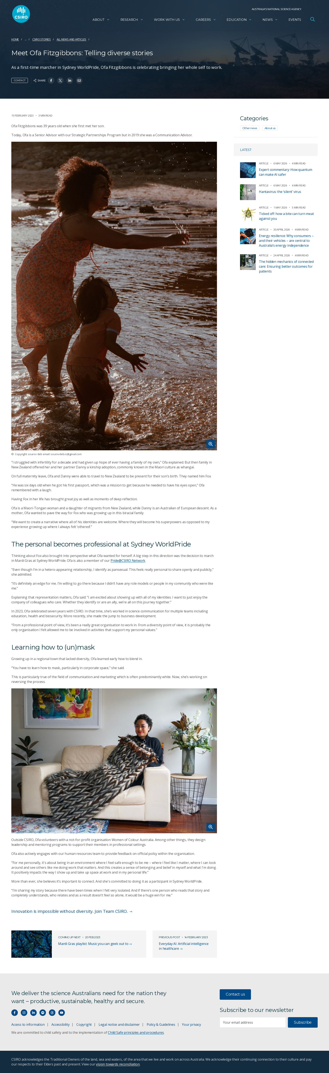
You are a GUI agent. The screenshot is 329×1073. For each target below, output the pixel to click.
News (270, 20)
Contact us (235, 994)
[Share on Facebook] (51, 80)
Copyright (84, 1024)
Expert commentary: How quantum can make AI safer (285, 172)
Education (239, 20)
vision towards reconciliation (118, 1064)
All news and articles (71, 39)
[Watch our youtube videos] (61, 1012)
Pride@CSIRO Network (128, 560)
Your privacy (191, 1024)
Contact (20, 80)
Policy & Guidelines (161, 1024)
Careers (206, 20)
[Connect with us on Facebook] (14, 1012)
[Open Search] (312, 19)
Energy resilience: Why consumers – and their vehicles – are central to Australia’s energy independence (286, 240)
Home (15, 39)
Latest (246, 150)
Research (131, 20)
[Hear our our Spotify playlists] (42, 1012)
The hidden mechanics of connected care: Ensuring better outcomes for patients (286, 266)
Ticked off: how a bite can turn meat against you (286, 216)
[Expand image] (114, 296)
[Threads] (52, 1012)
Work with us (169, 20)
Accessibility (60, 1024)
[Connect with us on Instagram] (24, 1012)
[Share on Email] (79, 80)
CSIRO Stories (41, 39)
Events (295, 20)
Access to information (28, 1024)
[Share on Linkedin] (70, 80)
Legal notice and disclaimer (119, 1024)
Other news (249, 128)
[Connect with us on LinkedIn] (33, 1012)
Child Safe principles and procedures (136, 1032)
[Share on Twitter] (60, 80)
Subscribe (302, 1022)
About (101, 20)
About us (270, 128)
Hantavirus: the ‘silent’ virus (280, 191)
